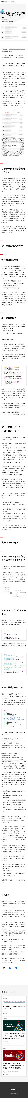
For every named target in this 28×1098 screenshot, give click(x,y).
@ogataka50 (21, 57)
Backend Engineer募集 (7, 952)
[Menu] (26, 2)
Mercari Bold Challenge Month (17, 49)
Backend (5, 19)
